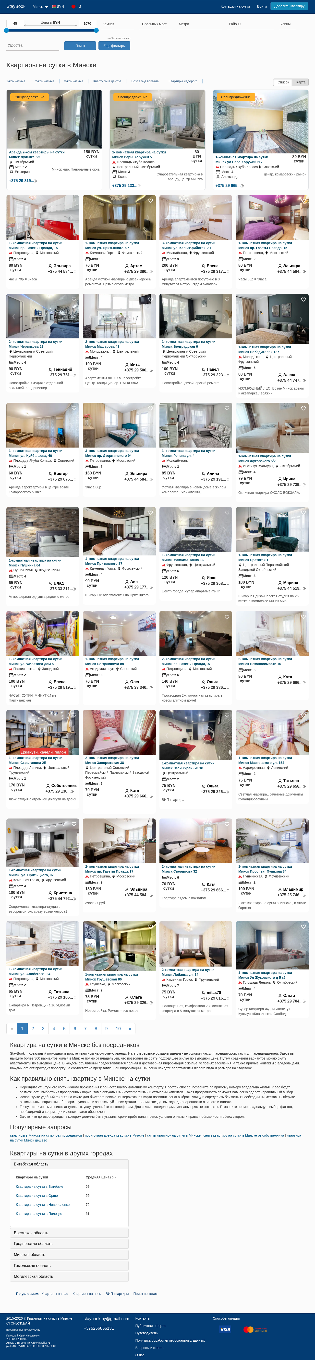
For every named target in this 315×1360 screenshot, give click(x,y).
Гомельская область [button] (32, 1266)
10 (118, 1028)
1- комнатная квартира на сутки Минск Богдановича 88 (112, 661)
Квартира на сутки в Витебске (39, 1186)
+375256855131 (99, 1328)
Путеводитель (146, 1333)
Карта (300, 82)
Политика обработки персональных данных (170, 1340)
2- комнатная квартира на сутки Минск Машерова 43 (112, 344)
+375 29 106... (62, 997)
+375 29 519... (62, 687)
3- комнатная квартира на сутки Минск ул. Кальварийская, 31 (189, 245)
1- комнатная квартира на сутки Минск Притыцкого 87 (112, 561)
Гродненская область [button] (33, 1244)
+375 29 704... (292, 1001)
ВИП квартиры (117, 1294)
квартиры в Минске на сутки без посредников (46, 1135)
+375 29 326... (215, 792)
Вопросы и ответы (149, 1348)
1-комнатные (15, 81)
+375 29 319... (23, 181)
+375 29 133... (126, 186)
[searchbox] (117, 24)
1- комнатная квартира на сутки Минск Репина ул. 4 (189, 453)
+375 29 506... (138, 370)
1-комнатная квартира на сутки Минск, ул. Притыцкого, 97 (35, 872)
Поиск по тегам (145, 1294)
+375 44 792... (62, 899)
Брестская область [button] (31, 1233)
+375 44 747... (292, 380)
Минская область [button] (29, 1255)
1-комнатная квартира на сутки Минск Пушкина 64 (35, 562)
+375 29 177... (138, 587)
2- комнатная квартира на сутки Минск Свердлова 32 (189, 868)
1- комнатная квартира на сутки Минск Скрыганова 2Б (35, 760)
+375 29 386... (215, 687)
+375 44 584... (62, 271)
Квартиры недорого (183, 81)
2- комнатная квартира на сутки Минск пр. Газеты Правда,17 (112, 868)
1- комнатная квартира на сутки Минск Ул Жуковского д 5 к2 (265, 975)
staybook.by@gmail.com (106, 1318)
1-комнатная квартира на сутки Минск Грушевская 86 (111, 976)
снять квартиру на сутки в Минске (174, 1135)
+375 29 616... (215, 998)
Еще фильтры (114, 46)
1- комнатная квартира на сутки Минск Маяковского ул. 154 (265, 760)
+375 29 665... (230, 186)
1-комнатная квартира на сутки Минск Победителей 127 (264, 349)
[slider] (6, 30)
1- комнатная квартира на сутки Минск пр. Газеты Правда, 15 (35, 245)
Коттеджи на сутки (235, 6)
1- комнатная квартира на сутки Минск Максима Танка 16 (189, 557)
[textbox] (154, 24)
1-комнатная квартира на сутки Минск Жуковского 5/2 (264, 458)
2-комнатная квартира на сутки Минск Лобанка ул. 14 (188, 972)
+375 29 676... (62, 479)
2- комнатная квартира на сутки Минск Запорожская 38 (112, 760)
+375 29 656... (292, 786)
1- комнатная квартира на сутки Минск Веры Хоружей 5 (139, 154)
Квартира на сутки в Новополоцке (43, 1205)
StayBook (16, 6)
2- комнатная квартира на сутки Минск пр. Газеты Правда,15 (189, 661)
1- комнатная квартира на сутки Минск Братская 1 (265, 557)
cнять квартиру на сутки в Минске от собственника (243, 1135)
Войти (262, 6)
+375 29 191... (215, 479)
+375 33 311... (62, 589)
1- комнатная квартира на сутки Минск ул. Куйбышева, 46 (35, 453)
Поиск (80, 46)
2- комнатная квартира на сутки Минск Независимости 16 (265, 661)
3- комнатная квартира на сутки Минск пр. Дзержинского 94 (112, 453)
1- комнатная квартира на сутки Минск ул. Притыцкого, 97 (112, 245)
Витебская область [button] (31, 1164)
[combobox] (117, 24)
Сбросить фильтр (118, 38)
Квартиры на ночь (87, 1294)
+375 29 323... (215, 375)
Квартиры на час (55, 1294)
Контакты (142, 1318)
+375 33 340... (138, 687)
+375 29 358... (215, 583)
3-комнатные (73, 81)
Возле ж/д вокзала (144, 81)
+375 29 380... (138, 271)
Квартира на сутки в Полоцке (39, 1214)
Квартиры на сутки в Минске (49, 1318)
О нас (140, 1355)
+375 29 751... (62, 375)
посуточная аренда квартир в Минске (114, 1135)
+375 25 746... (292, 895)
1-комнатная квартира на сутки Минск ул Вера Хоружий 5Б (242, 159)
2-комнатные (44, 81)
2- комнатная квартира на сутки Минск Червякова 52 (35, 344)
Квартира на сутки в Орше (37, 1196)
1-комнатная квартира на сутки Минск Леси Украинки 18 (188, 765)
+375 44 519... (292, 588)
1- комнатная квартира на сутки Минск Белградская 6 (189, 344)
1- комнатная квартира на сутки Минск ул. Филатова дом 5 (35, 661)
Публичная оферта (150, 1326)
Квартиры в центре (107, 81)
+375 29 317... (215, 271)
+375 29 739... (292, 485)
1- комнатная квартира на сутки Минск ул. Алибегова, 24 (35, 971)
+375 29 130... (60, 791)
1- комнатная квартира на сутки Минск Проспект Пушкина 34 (265, 868)
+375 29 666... (292, 682)
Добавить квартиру (289, 6)
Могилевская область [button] (33, 1276)
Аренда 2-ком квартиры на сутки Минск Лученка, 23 (37, 154)
